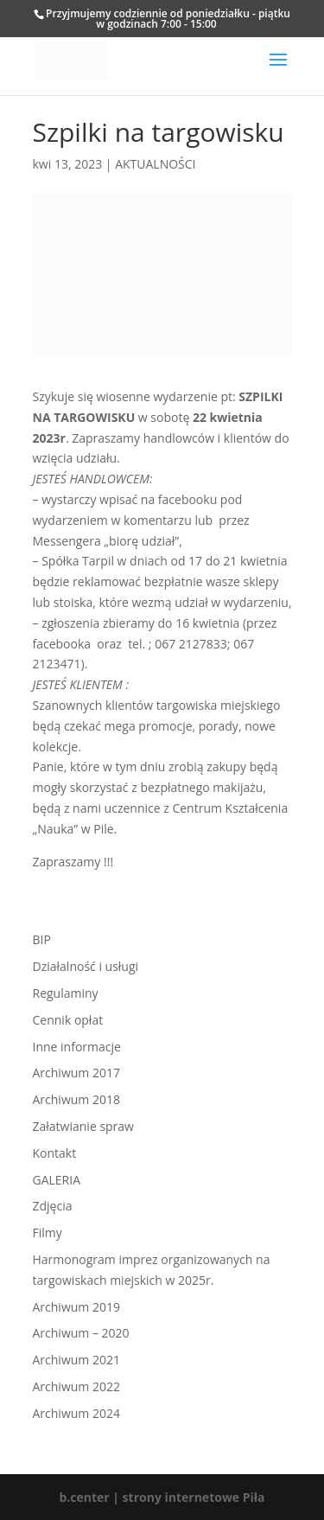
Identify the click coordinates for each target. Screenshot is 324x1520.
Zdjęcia (53, 1205)
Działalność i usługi (86, 966)
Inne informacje (77, 1046)
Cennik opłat (68, 1020)
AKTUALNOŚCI (155, 164)
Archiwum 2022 (76, 1386)
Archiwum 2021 (76, 1359)
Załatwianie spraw (83, 1126)
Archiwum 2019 (76, 1307)
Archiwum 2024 (76, 1413)
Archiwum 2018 (76, 1099)
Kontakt (55, 1153)
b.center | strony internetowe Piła (161, 1497)
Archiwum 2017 (76, 1072)
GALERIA (57, 1180)
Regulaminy (65, 993)
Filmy (47, 1232)
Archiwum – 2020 (81, 1333)
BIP (42, 939)
